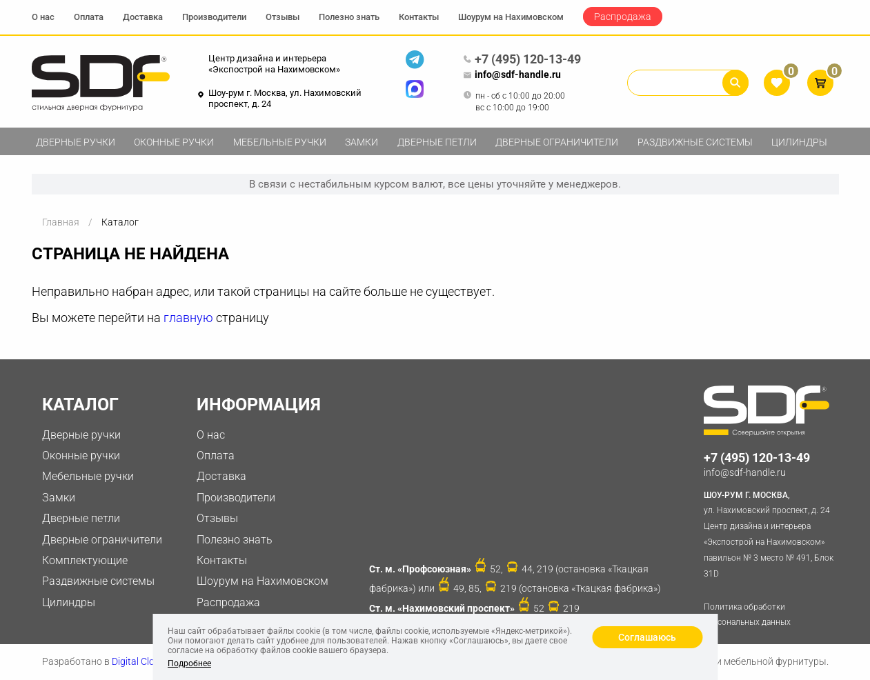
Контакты (419, 17)
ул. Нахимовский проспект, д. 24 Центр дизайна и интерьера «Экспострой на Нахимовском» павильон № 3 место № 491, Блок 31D (771, 533)
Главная (60, 222)
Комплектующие (85, 560)
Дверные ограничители (556, 142)
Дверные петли (437, 142)
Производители (214, 17)
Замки (361, 142)
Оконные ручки (174, 142)
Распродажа (622, 16)
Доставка (143, 17)
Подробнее (189, 663)
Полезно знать (349, 17)
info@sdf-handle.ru (512, 75)
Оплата (88, 17)
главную (188, 317)
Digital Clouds (141, 661)
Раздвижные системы (695, 142)
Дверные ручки (75, 142)
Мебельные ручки (279, 142)
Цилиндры (799, 142)
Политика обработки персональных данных (747, 615)
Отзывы (282, 17)
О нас (43, 17)
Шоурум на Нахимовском (511, 17)
